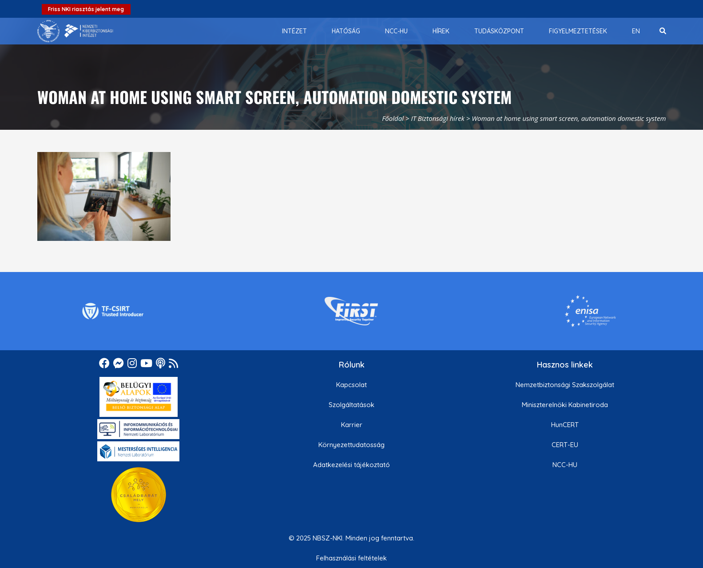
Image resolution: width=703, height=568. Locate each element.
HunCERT (565, 424)
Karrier (351, 424)
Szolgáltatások (351, 404)
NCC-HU (564, 464)
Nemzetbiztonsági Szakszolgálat (565, 384)
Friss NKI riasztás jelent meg (86, 9)
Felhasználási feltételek (351, 558)
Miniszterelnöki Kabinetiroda (565, 404)
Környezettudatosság (351, 444)
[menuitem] (294, 31)
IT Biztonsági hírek (438, 118)
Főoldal (393, 118)
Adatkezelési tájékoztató (351, 464)
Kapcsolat (351, 384)
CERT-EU (565, 444)
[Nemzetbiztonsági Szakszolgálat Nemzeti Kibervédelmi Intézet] (75, 31)
